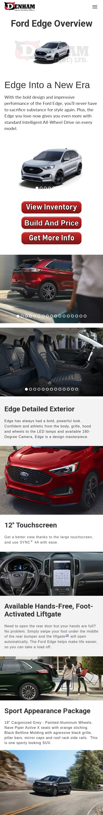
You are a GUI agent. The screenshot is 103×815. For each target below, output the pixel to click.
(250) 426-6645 (78, 7)
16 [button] (67, 635)
